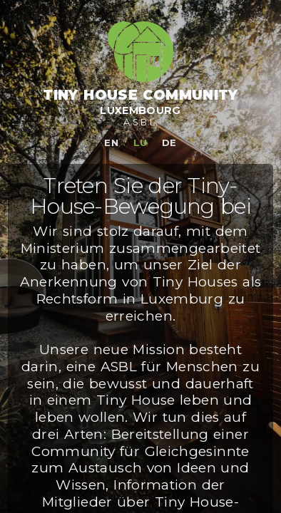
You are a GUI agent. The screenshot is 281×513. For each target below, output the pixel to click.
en (111, 142)
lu (140, 142)
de (169, 142)
